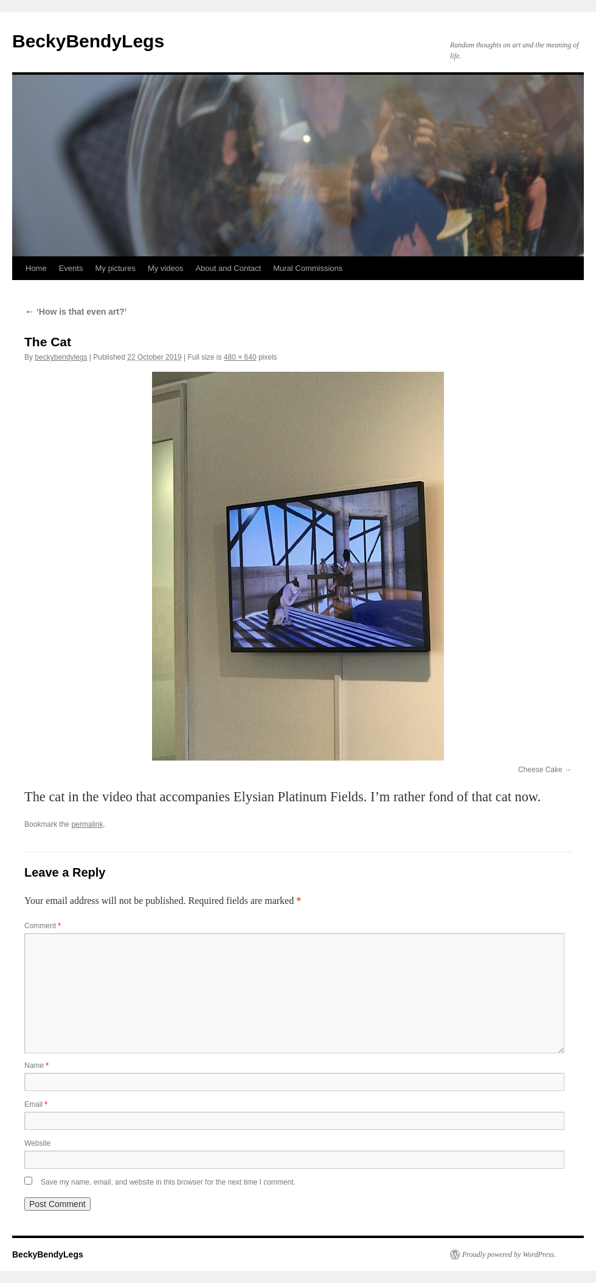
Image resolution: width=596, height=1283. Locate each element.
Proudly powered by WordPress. (509, 1254)
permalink (87, 824)
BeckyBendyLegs (88, 41)
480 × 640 (240, 357)
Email (35, 1104)
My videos (166, 268)
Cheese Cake (540, 769)
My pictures (115, 268)
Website (37, 1143)
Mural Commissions (307, 268)
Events (71, 268)
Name (36, 1065)
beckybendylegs (61, 357)
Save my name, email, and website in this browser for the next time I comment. (168, 1182)
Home (36, 268)
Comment (42, 926)
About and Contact (228, 268)
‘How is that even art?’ (75, 311)
